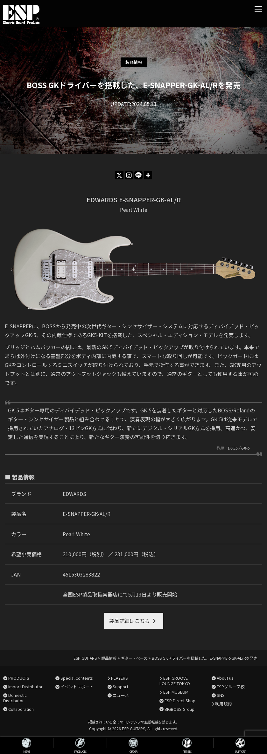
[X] (119, 175)
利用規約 (223, 704)
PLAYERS (119, 678)
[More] (148, 175)
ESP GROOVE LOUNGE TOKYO (174, 680)
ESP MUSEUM (175, 692)
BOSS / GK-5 (238, 447)
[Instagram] (129, 175)
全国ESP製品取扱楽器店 (90, 594)
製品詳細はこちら (129, 620)
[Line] (138, 175)
